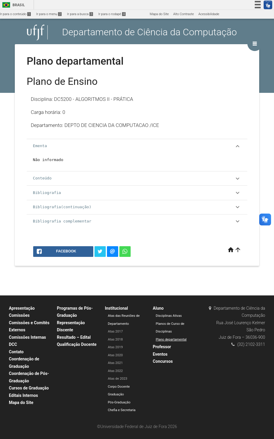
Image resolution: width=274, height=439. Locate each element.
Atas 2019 (115, 347)
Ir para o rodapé (112, 14)
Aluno (158, 308)
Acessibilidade (208, 14)
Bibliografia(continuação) (137, 207)
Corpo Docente (119, 387)
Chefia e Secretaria (122, 410)
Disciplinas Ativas (169, 316)
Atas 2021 (115, 363)
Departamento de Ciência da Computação (149, 32)
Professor (162, 346)
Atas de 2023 (117, 379)
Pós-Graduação (119, 402)
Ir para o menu (49, 14)
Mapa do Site (159, 14)
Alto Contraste (183, 14)
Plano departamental (171, 339)
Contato (16, 351)
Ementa (137, 146)
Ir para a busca (80, 14)
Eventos (160, 354)
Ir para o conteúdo (15, 14)
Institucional (116, 308)
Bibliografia (137, 192)
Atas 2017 (115, 331)
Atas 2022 (115, 371)
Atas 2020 (115, 355)
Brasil (12, 4)
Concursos (163, 361)
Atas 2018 (115, 339)
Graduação (116, 394)
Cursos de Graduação (29, 388)
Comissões (19, 315)
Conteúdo (137, 178)
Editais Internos (23, 395)
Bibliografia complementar (137, 221)
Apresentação (22, 308)
